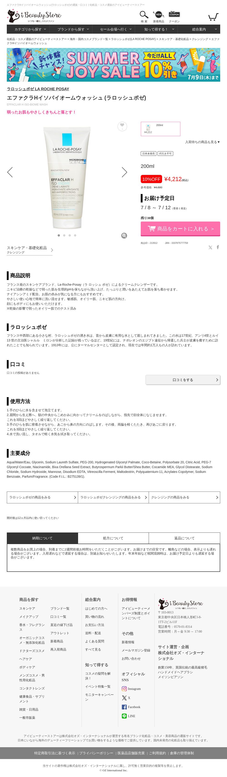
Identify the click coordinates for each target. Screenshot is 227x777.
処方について (113, 538)
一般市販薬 (27, 717)
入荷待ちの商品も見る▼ (202, 142)
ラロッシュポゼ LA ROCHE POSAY (38, 89)
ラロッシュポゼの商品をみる (30, 497)
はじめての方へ (96, 608)
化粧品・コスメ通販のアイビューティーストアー (37, 39)
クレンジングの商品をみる (170, 497)
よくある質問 (94, 641)
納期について (42, 538)
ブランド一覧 (59, 608)
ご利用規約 (157, 753)
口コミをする (183, 380)
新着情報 (128, 642)
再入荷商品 (58, 649)
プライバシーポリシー (96, 753)
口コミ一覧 (58, 616)
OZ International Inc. (115, 770)
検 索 (144, 21)
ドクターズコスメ (32, 651)
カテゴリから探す (28, 29)
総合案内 (199, 29)
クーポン (174, 21)
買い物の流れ (94, 616)
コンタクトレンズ (32, 688)
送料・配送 (93, 633)
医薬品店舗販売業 (131, 753)
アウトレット (59, 633)
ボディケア (27, 667)
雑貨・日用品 (28, 709)
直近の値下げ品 (61, 625)
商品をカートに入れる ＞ (186, 229)
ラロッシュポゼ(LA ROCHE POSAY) (133, 39)
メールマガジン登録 (136, 650)
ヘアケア (25, 659)
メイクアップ (28, 616)
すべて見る (93, 649)
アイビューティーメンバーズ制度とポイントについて (136, 613)
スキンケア (27, 608)
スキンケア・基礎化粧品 (174, 39)
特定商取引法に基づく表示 (54, 753)
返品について (184, 538)
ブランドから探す (71, 29)
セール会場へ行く (113, 29)
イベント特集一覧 (98, 686)
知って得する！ (156, 29)
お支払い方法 (94, 625)
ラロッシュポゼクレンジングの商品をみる (110, 497)
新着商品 (158, 21)
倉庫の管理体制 (182, 753)
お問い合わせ (131, 658)
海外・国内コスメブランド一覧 (89, 39)
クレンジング (200, 39)
